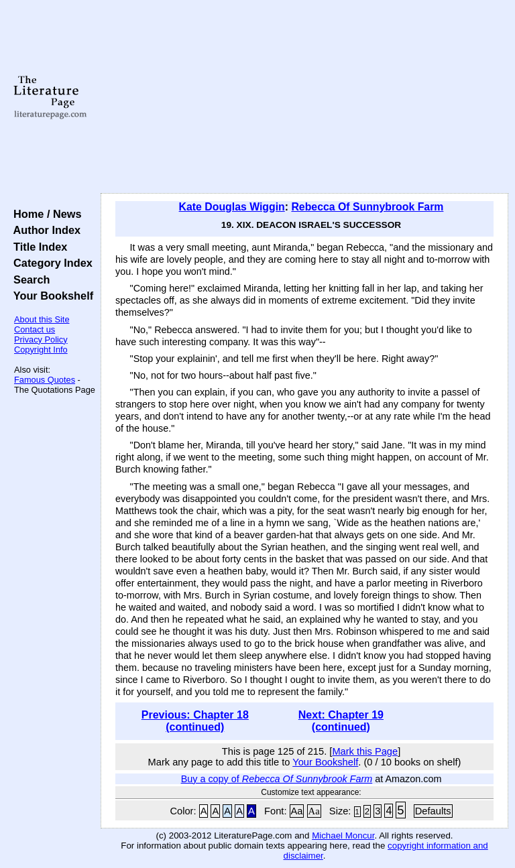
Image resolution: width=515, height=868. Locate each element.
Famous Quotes (44, 380)
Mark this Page (365, 751)
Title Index (37, 247)
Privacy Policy (41, 339)
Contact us (34, 329)
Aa (297, 811)
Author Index (43, 230)
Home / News (44, 214)
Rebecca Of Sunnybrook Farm (367, 206)
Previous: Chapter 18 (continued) (195, 721)
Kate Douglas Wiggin (232, 206)
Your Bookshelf (50, 296)
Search (28, 279)
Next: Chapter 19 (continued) (341, 721)
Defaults (433, 811)
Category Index (50, 263)
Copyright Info (41, 350)
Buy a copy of (277, 778)
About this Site (42, 319)
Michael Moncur (343, 835)
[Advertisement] (305, 97)
